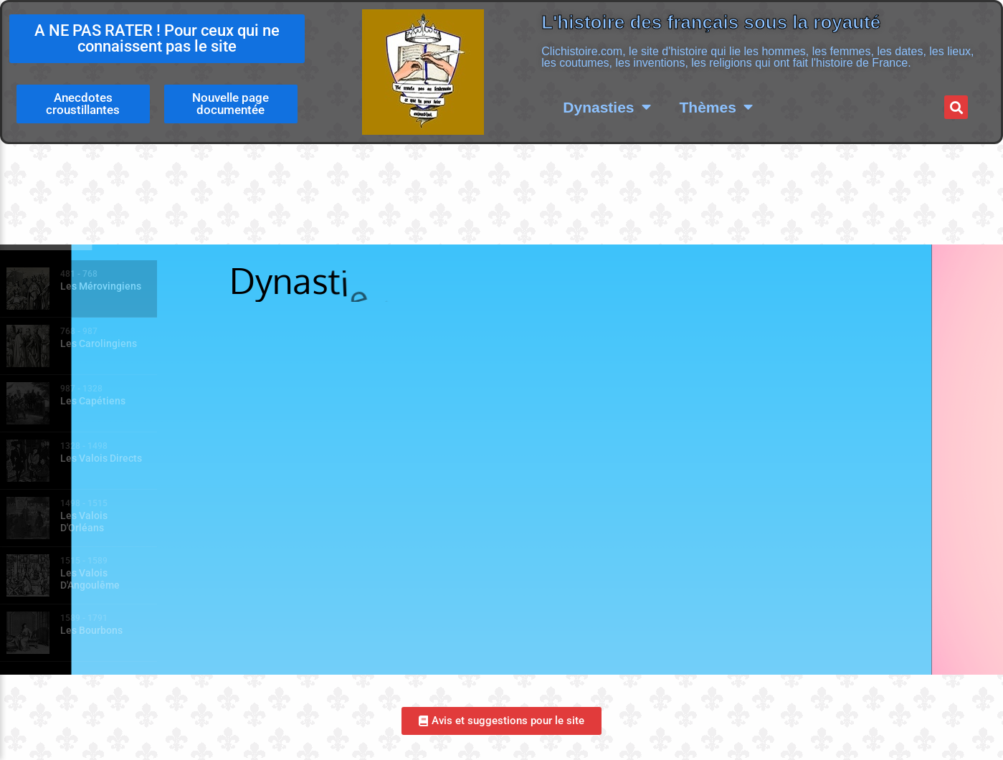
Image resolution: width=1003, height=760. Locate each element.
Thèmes (716, 107)
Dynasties (606, 107)
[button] (956, 107)
